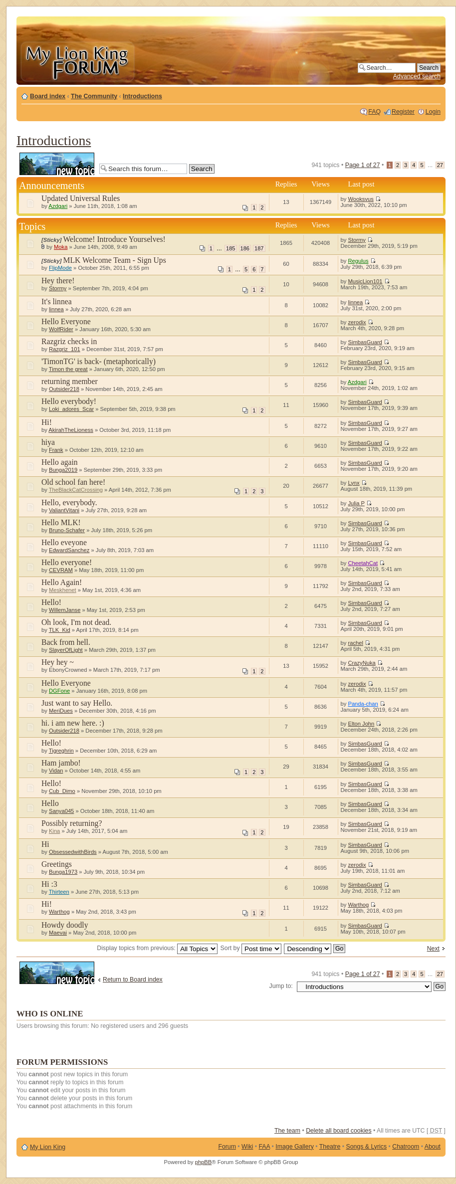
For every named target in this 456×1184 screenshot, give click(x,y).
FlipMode (60, 268)
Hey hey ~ (57, 662)
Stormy (356, 240)
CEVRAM (61, 570)
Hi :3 (49, 884)
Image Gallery (294, 1146)
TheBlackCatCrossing (76, 490)
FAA (264, 1146)
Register (403, 111)
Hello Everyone (66, 321)
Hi (45, 844)
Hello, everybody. (69, 502)
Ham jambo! (61, 763)
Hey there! (58, 280)
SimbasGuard (365, 342)
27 (440, 165)
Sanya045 (61, 811)
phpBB (203, 1162)
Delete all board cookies (338, 1130)
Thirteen (59, 892)
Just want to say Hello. (76, 703)
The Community (94, 96)
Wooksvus (360, 199)
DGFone (59, 691)
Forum (227, 1146)
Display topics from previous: (157, 948)
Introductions (142, 96)
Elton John (361, 724)
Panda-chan (363, 704)
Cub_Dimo (62, 791)
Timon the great (68, 369)
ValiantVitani (64, 510)
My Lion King (47, 1147)
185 (230, 248)
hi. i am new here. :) (72, 723)
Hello (50, 803)
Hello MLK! (61, 522)
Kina (54, 831)
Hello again (59, 462)
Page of (362, 165)
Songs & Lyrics (366, 1146)
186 (244, 248)
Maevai (58, 933)
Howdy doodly (64, 925)
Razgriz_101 (64, 349)
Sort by (251, 948)
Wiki (247, 1146)
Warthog (59, 912)
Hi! (46, 422)
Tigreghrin (61, 751)
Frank (56, 450)
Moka (60, 247)
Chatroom (405, 1146)
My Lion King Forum (77, 60)
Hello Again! (61, 582)
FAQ (374, 111)
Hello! (51, 602)
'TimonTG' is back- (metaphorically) (98, 361)
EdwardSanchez (69, 550)
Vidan (56, 771)
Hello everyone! (66, 562)
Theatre (329, 1146)
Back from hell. (65, 642)
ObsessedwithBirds (73, 852)
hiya (48, 442)
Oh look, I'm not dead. (76, 622)
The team (287, 1130)
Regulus (358, 261)
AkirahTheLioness (70, 430)
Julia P (356, 503)
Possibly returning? (71, 823)
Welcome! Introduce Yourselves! (114, 239)
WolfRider (61, 329)
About (433, 1146)
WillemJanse (64, 610)
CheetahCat (363, 563)
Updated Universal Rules (80, 198)
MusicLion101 (365, 281)
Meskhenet (62, 590)
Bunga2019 (63, 470)
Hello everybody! (68, 401)
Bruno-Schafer (67, 530)
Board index (47, 96)
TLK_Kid (59, 630)
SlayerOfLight (66, 650)
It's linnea (56, 301)
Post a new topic (56, 164)
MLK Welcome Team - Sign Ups (114, 260)
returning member (69, 381)
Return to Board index (133, 979)
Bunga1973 (63, 872)
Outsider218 (64, 389)
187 (258, 248)
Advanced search (417, 76)
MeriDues (61, 711)
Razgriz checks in (69, 341)
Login (433, 111)
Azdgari (57, 206)
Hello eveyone (64, 542)
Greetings (56, 864)
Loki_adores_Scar (71, 409)
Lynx (353, 483)
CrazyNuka (361, 663)
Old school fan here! (73, 482)
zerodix (357, 322)
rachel (355, 643)
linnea (56, 309)
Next (433, 948)
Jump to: (281, 986)
